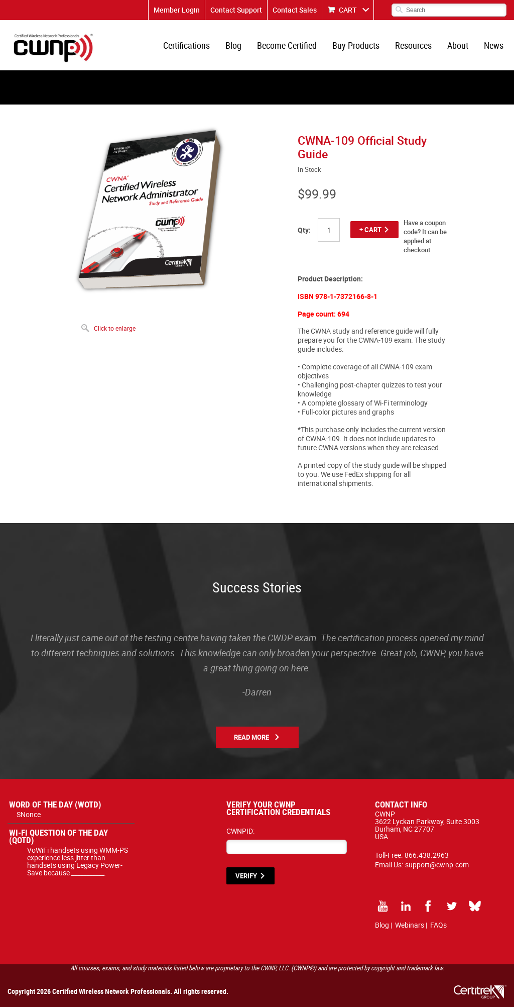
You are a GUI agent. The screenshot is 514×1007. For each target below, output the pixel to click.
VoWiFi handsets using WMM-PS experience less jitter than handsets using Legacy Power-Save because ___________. (77, 861)
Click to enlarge (115, 328)
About (457, 45)
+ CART (370, 229)
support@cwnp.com (437, 864)
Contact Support (236, 10)
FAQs (438, 925)
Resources (413, 45)
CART (348, 10)
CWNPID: (240, 831)
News (493, 45)
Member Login (177, 10)
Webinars (409, 925)
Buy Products (355, 45)
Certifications (186, 45)
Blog (233, 45)
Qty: (304, 230)
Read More (251, 737)
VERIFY (246, 875)
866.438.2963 (427, 855)
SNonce (29, 814)
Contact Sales (295, 10)
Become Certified (287, 45)
